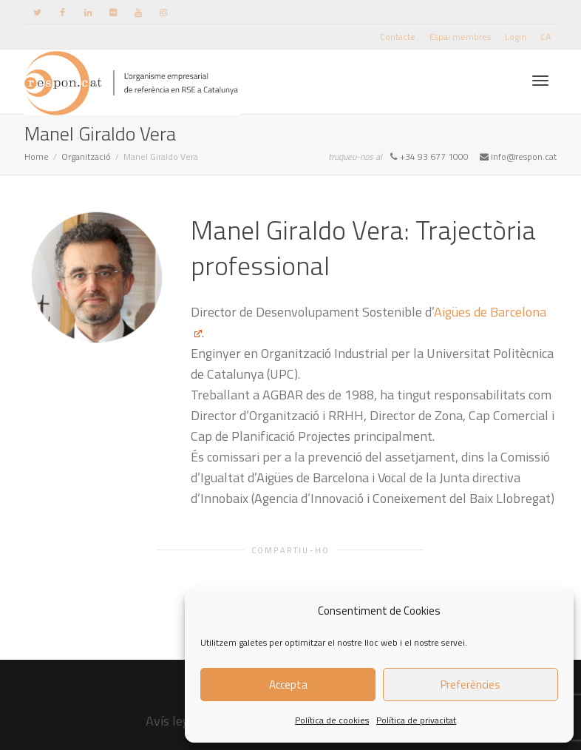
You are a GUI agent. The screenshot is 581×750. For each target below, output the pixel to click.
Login (515, 37)
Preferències (470, 684)
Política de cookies (332, 720)
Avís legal (173, 721)
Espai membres (460, 37)
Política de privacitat (416, 720)
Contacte (397, 37)
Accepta (288, 684)
